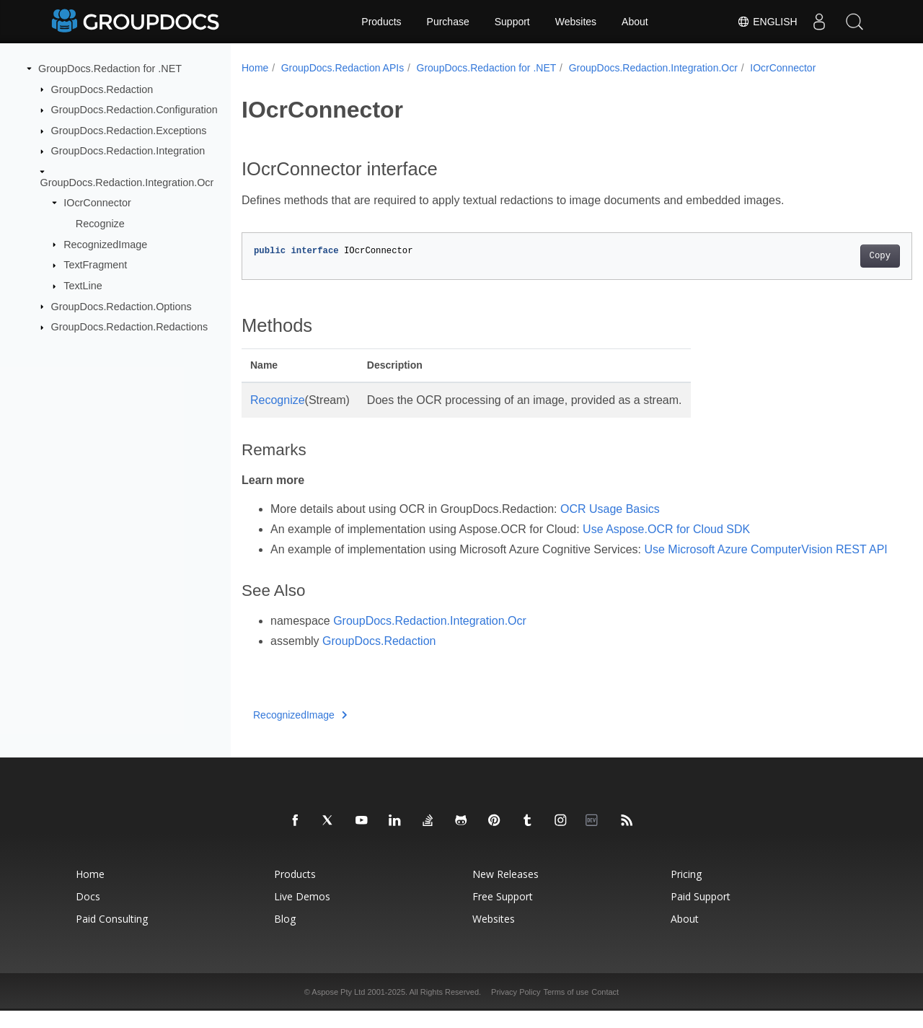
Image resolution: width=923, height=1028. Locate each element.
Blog (285, 936)
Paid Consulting (112, 936)
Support (512, 21)
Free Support (502, 914)
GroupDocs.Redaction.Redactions (129, 327)
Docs (88, 914)
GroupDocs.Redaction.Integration (128, 151)
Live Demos (302, 914)
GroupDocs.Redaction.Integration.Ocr (127, 182)
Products (381, 21)
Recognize (100, 223)
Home (255, 68)
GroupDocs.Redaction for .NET (110, 68)
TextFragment (95, 265)
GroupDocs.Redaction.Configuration (134, 109)
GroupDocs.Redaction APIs (342, 68)
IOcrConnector (97, 202)
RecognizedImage (105, 244)
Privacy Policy (515, 1009)
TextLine (82, 285)
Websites (575, 21)
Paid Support (700, 914)
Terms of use (565, 1009)
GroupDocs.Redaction (102, 89)
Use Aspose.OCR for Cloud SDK (666, 529)
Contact (605, 1009)
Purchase (448, 21)
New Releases (505, 891)
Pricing (686, 891)
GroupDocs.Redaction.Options (121, 306)
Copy (833, 256)
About (635, 21)
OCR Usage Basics (610, 509)
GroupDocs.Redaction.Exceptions (129, 130)
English (767, 21)
